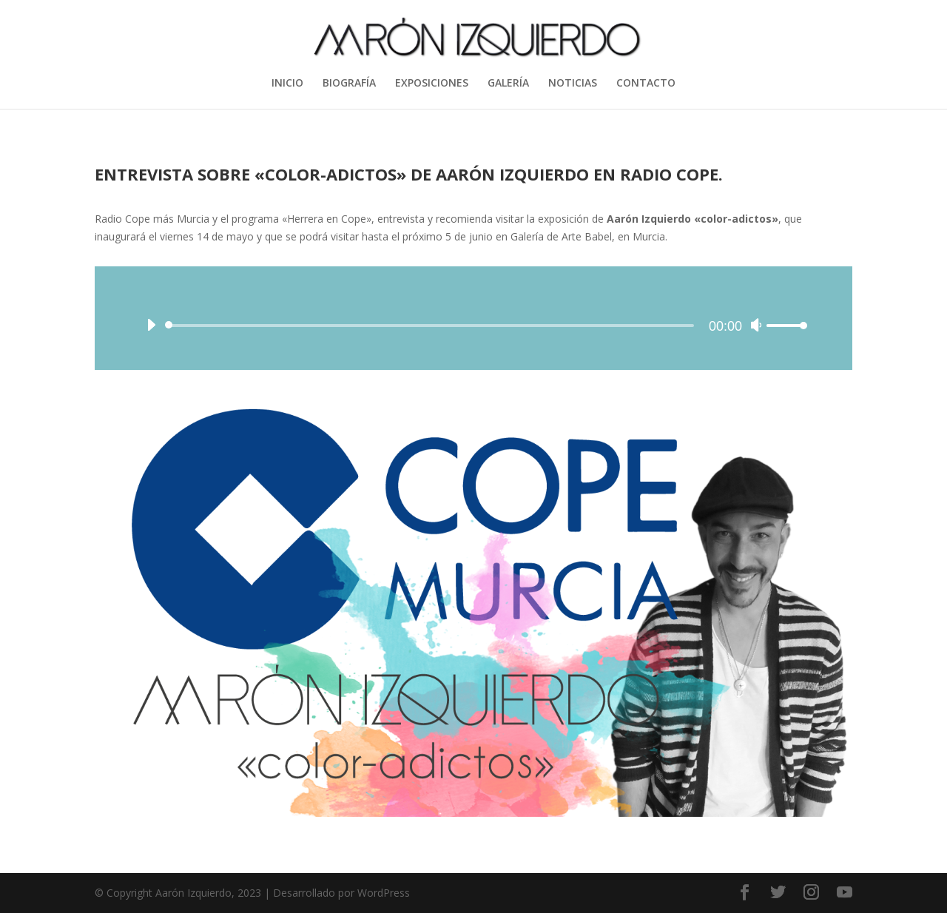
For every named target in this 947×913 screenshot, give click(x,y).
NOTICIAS (572, 84)
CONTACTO (645, 84)
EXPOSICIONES (431, 84)
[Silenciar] (756, 324)
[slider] (432, 325)
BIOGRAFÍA (349, 84)
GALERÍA (508, 84)
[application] (473, 318)
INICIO (287, 84)
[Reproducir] (151, 325)
